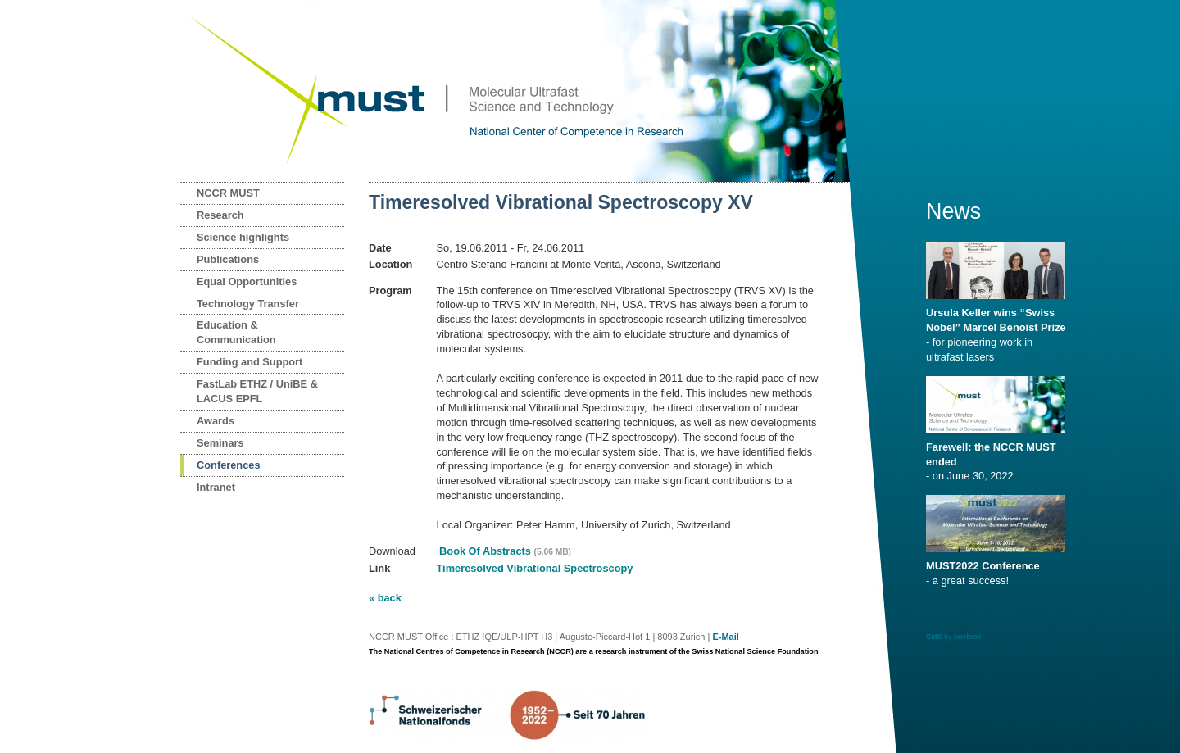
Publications (228, 259)
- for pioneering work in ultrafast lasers (998, 329)
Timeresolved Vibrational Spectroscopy (535, 568)
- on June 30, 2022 (998, 456)
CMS (934, 637)
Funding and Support (249, 362)
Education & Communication (236, 332)
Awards (215, 421)
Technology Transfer (248, 303)
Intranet (216, 487)
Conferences (229, 465)
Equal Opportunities (247, 281)
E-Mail (725, 637)
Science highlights (243, 237)
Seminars (220, 443)
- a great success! (998, 568)
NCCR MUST (228, 193)
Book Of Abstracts (504, 551)
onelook (968, 637)
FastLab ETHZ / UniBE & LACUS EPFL (257, 391)
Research (220, 215)
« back (385, 598)
